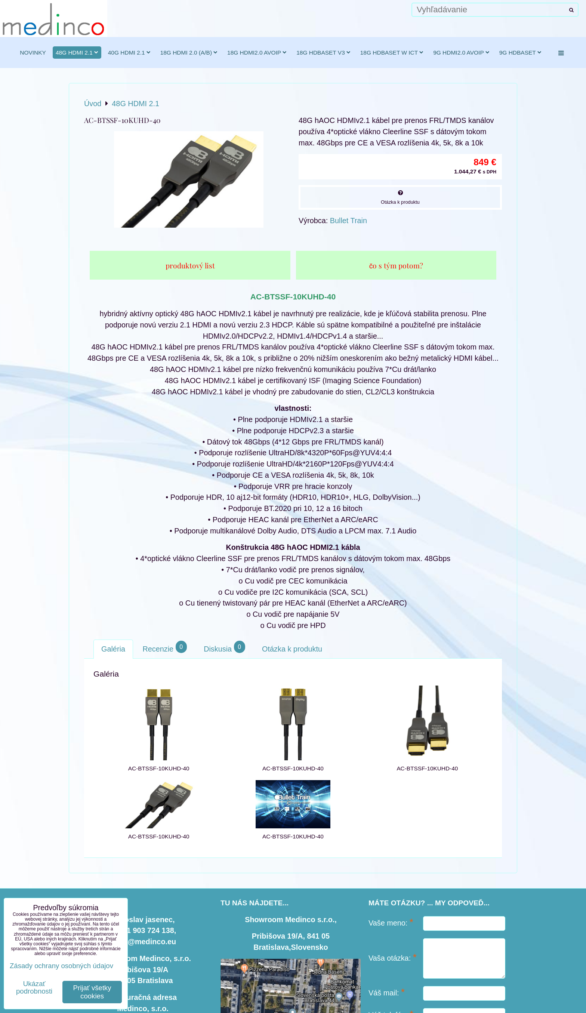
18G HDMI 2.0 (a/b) (189, 52)
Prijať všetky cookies (92, 992)
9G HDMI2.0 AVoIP (461, 52)
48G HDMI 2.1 (77, 52)
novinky (33, 52)
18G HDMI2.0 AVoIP (257, 52)
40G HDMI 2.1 (129, 52)
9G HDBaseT (520, 52)
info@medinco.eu (145, 941)
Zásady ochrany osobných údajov (61, 966)
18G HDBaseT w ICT (391, 52)
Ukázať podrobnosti (34, 987)
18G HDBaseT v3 (323, 52)
